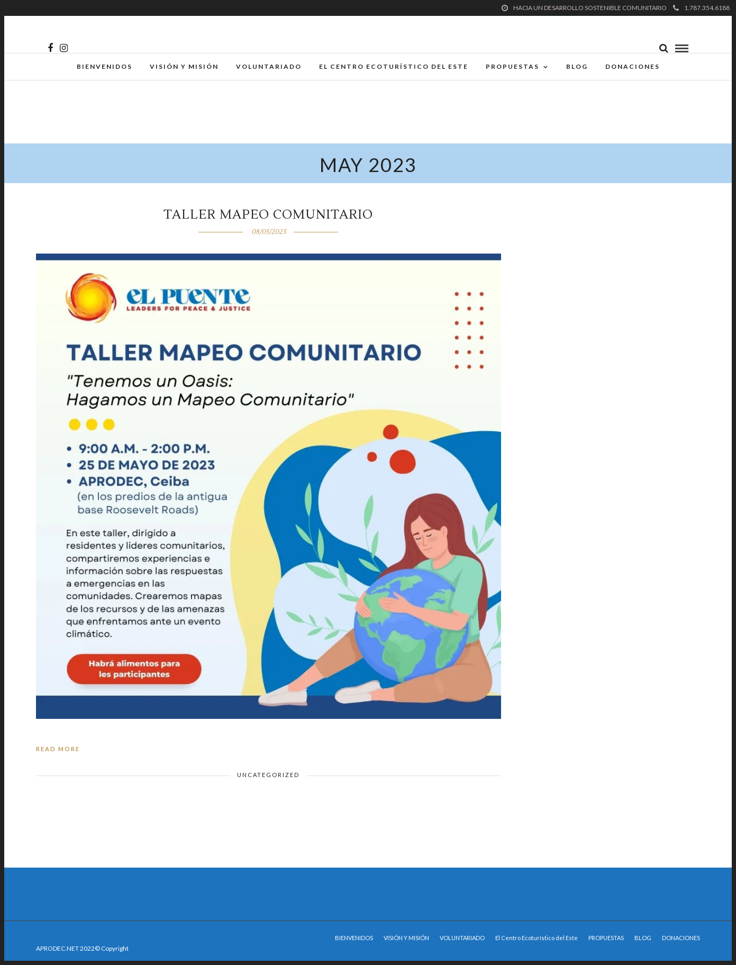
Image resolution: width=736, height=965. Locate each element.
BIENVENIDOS (104, 66)
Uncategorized (268, 774)
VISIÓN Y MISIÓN (184, 66)
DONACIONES (632, 66)
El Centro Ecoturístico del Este (393, 66)
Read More (58, 748)
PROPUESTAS (512, 66)
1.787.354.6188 (701, 8)
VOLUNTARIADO (269, 66)
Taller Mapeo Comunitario (268, 214)
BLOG (577, 66)
